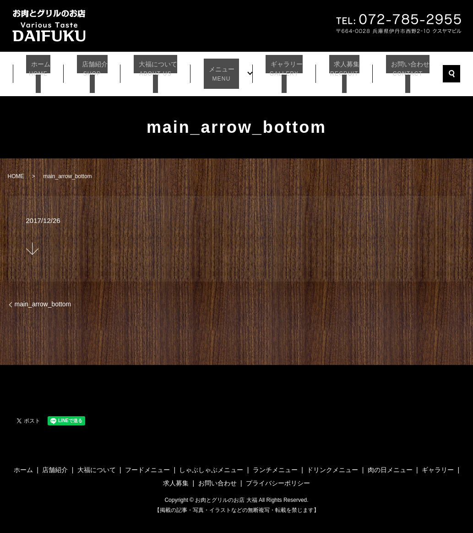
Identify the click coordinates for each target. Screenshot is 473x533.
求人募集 (339, 71)
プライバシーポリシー (278, 476)
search (446, 70)
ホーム (43, 71)
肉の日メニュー (390, 462)
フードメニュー (147, 462)
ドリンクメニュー (332, 462)
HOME (16, 169)
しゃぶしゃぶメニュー (211, 462)
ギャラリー (279, 71)
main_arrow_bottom (43, 297)
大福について (157, 71)
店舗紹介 (94, 71)
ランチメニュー (275, 462)
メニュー (220, 71)
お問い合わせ (402, 71)
